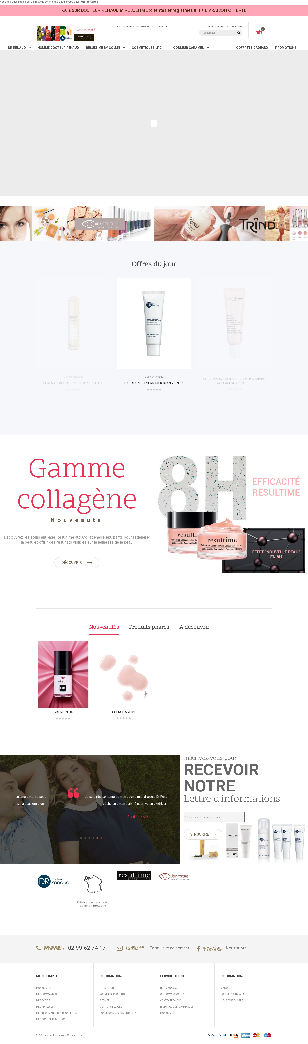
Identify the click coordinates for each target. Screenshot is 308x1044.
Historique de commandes (176, 1008)
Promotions (107, 989)
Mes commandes (46, 995)
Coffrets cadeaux (232, 995)
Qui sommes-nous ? (172, 995)
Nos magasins (168, 989)
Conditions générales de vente (119, 1014)
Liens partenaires (232, 1001)
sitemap (105, 1001)
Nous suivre (236, 949)
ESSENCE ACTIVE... (123, 712)
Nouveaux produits (112, 995)
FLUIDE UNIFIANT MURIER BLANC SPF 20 (154, 383)
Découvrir (72, 563)
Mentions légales (111, 1008)
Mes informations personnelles (56, 1014)
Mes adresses (44, 1008)
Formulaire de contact (169, 949)
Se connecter (234, 26)
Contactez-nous (170, 1001)
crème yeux (63, 712)
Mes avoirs (43, 1001)
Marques (226, 989)
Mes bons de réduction (51, 1020)
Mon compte (215, 26)
